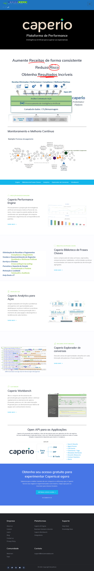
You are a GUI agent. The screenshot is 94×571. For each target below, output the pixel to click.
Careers (9, 529)
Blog (8, 535)
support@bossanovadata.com (43, 554)
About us (10, 526)
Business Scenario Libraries (43, 529)
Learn (9, 532)
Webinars (10, 554)
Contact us (10, 538)
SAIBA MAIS (12, 224)
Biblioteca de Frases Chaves (31, 182)
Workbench (75, 182)
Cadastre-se (48, 497)
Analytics (46, 182)
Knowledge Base (67, 529)
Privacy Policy (11, 541)
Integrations (38, 535)
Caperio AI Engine (40, 526)
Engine (17, 182)
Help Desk (65, 526)
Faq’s (8, 557)
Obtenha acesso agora (47, 492)
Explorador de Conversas (60, 182)
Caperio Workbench (40, 532)
